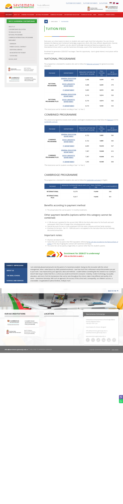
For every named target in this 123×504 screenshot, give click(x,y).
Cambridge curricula (50, 122)
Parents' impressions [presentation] (15, 265)
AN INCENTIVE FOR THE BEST (18, 53)
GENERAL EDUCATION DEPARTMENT (68, 79)
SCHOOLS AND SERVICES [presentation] (15, 281)
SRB (110, 3)
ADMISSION (13, 44)
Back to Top (112, 291)
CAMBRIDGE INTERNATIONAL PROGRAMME (21, 37)
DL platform (103, 3)
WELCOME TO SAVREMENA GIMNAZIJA (41, 349)
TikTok (98, 340)
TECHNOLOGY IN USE (15, 32)
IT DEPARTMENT (68, 90)
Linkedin (103, 340)
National (110, 120)
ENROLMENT (12, 40)
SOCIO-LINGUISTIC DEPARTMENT (68, 85)
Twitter (93, 340)
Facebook (88, 340)
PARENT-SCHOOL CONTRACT (18, 47)
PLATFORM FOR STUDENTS (73, 3)
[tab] (16, 265)
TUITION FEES (13, 56)
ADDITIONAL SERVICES (16, 50)
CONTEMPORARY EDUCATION (17, 29)
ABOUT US (12, 27)
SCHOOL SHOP (13, 59)
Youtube (109, 340)
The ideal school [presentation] (13, 276)
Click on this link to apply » (74, 256)
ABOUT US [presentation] (10, 270)
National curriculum (93, 64)
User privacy (115, 349)
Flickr (114, 340)
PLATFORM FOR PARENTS (90, 3)
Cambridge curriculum (94, 180)
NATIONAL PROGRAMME (15, 35)
